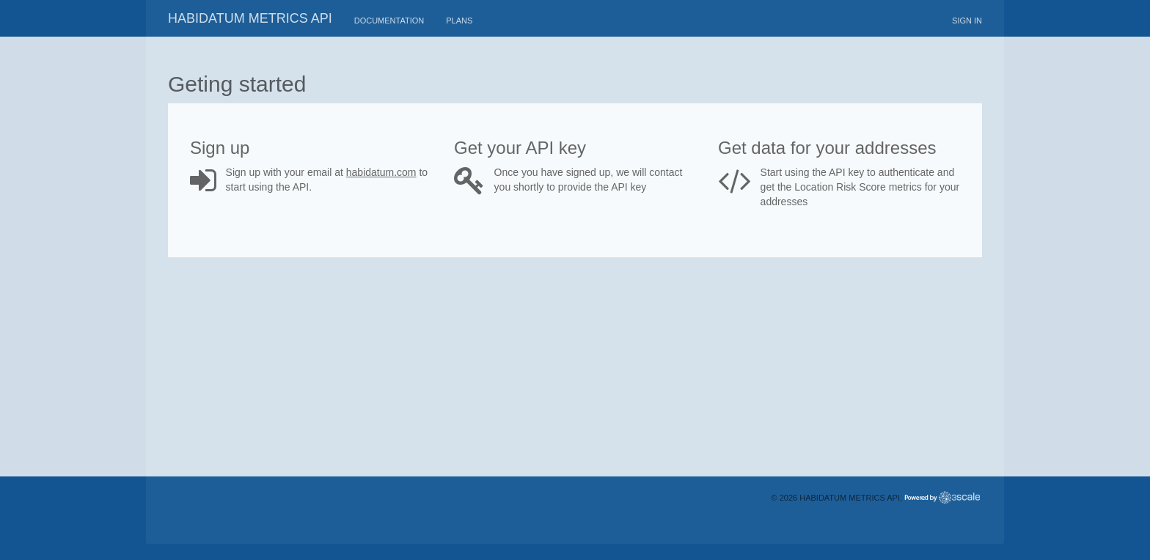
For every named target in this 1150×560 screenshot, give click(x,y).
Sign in (967, 20)
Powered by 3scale (942, 497)
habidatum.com (381, 172)
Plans (459, 20)
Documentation (389, 20)
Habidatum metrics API (250, 18)
